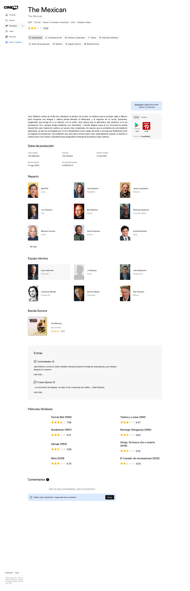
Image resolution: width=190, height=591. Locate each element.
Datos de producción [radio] (39, 44)
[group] (95, 37)
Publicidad (9, 573)
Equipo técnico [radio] (73, 44)
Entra (147, 105)
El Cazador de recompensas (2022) (140, 525)
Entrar (109, 575)
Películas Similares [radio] (108, 38)
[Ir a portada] (11, 8)
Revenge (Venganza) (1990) (135, 460)
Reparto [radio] (57, 44)
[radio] (136, 117)
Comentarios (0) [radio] (53, 38)
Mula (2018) (57, 525)
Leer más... (38, 374)
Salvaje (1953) (59, 492)
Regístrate (139, 105)
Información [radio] (35, 38)
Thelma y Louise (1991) (133, 427)
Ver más (33, 247)
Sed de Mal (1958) (61, 427)
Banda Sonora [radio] (91, 44)
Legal (17, 573)
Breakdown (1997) (61, 460)
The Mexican (56, 323)
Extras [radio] (92, 38)
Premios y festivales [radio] (75, 38)
